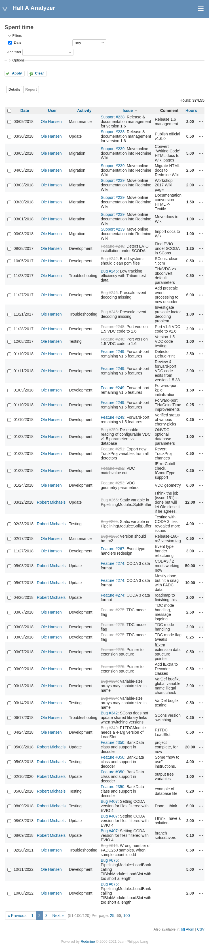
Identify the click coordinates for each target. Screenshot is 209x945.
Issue (128, 110)
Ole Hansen (51, 121)
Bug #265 (109, 500)
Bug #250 (109, 429)
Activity (84, 110)
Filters (17, 36)
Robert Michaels (51, 502)
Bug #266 (109, 536)
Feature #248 (112, 326)
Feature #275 (112, 610)
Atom (190, 929)
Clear (39, 73)
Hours (191, 110)
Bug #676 (109, 860)
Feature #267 (112, 548)
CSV (200, 929)
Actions (201, 121)
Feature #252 (112, 468)
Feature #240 (112, 246)
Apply (17, 73)
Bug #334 (109, 681)
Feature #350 (112, 742)
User (52, 110)
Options (18, 60)
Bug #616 (109, 845)
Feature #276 (112, 649)
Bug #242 (109, 258)
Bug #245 (109, 271)
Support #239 (112, 148)
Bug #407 (109, 801)
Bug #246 (109, 292)
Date (17, 42)
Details (14, 89)
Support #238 (112, 117)
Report (31, 89)
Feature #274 (112, 563)
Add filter (14, 52)
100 (126, 915)
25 (112, 915)
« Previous (17, 915)
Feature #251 (112, 449)
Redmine (88, 942)
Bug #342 (109, 713)
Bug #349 (109, 727)
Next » (58, 915)
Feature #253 (112, 483)
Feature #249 (112, 351)
